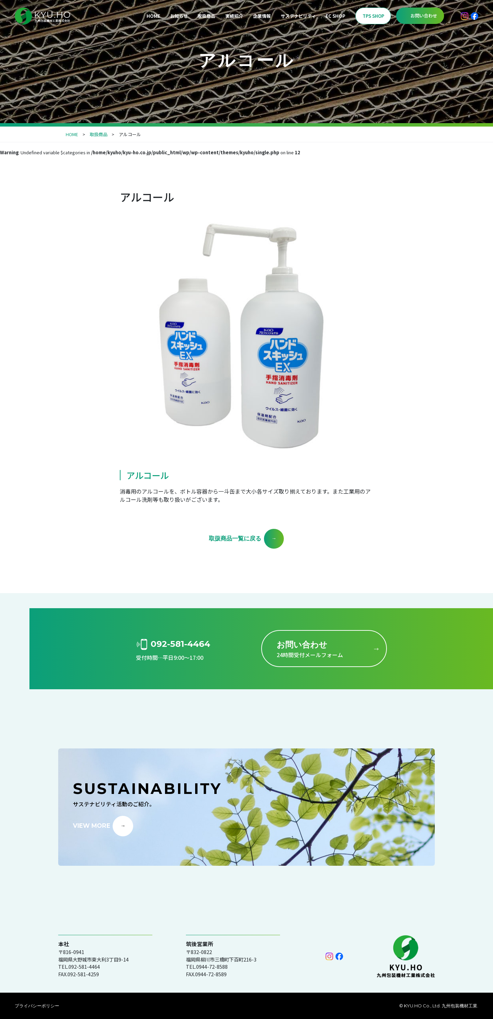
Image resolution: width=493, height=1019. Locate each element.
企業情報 (262, 16)
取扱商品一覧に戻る (235, 538)
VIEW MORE (91, 825)
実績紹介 (234, 16)
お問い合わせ (423, 15)
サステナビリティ (298, 16)
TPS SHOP (373, 16)
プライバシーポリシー (37, 1005)
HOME (153, 16)
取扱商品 (206, 16)
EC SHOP (335, 16)
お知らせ (179, 16)
